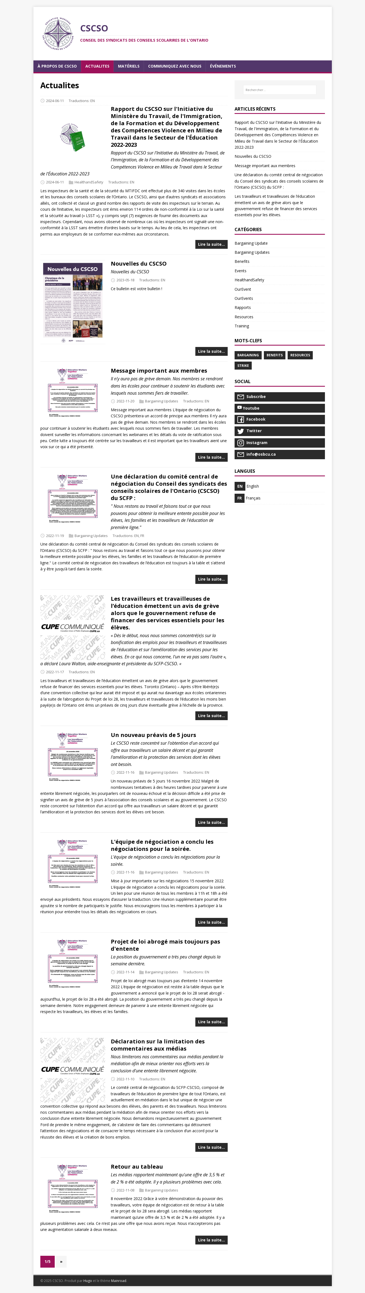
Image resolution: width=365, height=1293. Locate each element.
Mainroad (118, 1280)
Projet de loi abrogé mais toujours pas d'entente (165, 945)
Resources (244, 316)
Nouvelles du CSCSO (139, 263)
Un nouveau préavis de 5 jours (153, 735)
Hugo (87, 1280)
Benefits (242, 261)
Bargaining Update (251, 243)
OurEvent (243, 289)
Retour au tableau (137, 1166)
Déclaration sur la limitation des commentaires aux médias (158, 1045)
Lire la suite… (211, 244)
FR (142, 535)
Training (242, 325)
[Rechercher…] (279, 90)
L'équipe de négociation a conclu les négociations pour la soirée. (162, 845)
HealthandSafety (89, 182)
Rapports (243, 307)
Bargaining (248, 355)
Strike (243, 365)
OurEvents (244, 298)
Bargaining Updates (161, 401)
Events (240, 270)
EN (92, 100)
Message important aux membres (159, 370)
